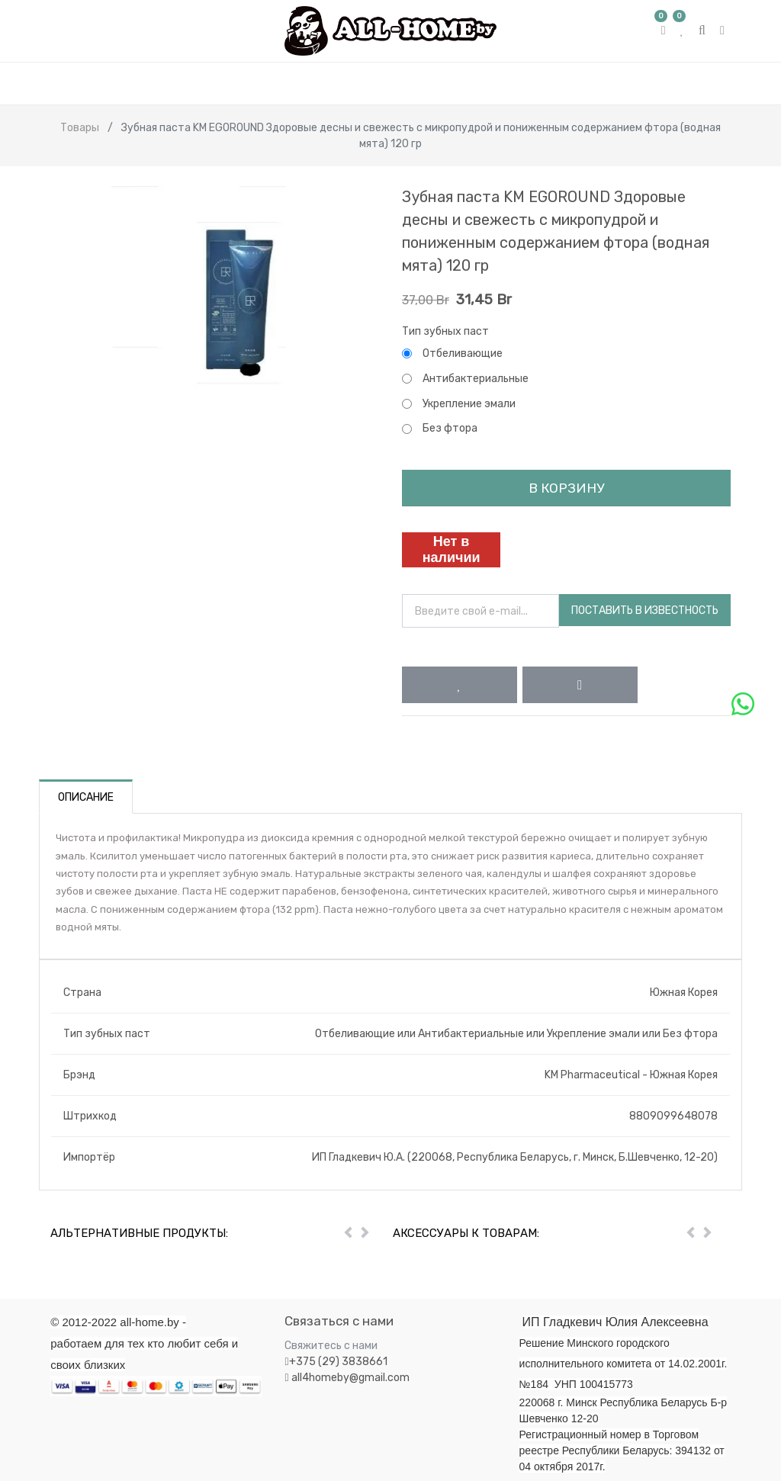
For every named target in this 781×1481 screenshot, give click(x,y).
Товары (79, 127)
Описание (86, 797)
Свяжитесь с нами (331, 1345)
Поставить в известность (644, 610)
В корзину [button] (566, 488)
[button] (459, 685)
